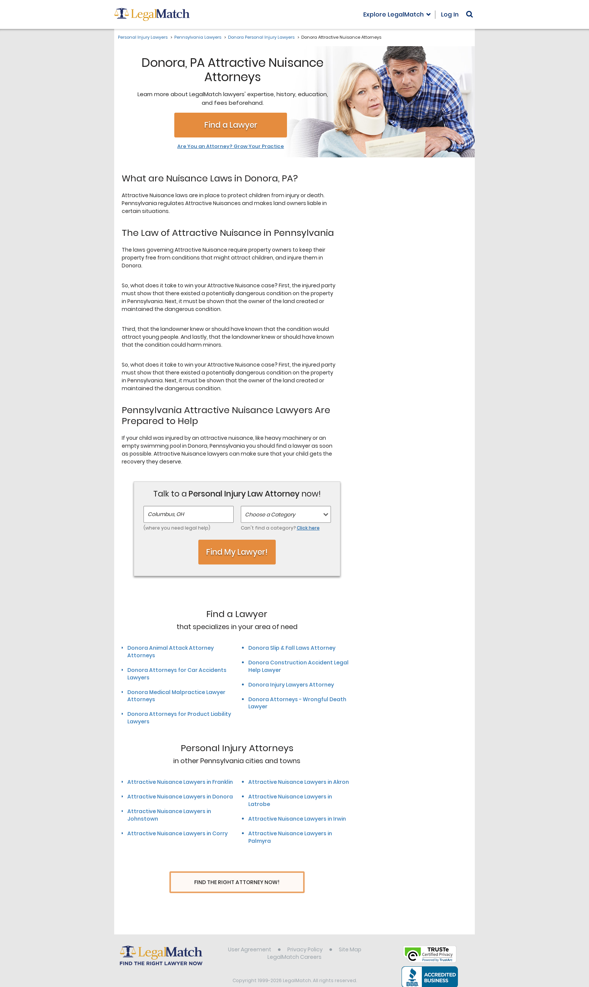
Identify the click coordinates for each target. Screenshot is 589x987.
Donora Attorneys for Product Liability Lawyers (179, 717)
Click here (308, 528)
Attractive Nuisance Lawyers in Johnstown (169, 814)
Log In (450, 14)
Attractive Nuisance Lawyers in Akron (298, 782)
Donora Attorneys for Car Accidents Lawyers (177, 673)
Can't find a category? (280, 528)
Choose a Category (270, 514)
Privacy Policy (305, 935)
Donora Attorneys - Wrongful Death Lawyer (297, 703)
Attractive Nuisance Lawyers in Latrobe (290, 800)
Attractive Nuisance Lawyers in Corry (177, 833)
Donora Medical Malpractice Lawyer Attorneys (176, 695)
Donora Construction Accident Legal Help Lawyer (298, 666)
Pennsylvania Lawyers (197, 37)
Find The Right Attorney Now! (237, 882)
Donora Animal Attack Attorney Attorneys (170, 651)
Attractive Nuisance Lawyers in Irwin (297, 818)
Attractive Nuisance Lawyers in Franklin (180, 782)
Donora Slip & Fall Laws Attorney (291, 648)
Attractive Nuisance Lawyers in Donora (180, 796)
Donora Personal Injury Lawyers (261, 37)
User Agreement (249, 935)
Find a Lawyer (230, 124)
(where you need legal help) (176, 528)
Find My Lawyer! (237, 551)
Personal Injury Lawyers (143, 37)
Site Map (350, 935)
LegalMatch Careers (294, 943)
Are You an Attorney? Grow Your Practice (230, 146)
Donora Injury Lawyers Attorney (291, 684)
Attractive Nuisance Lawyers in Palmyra (290, 837)
